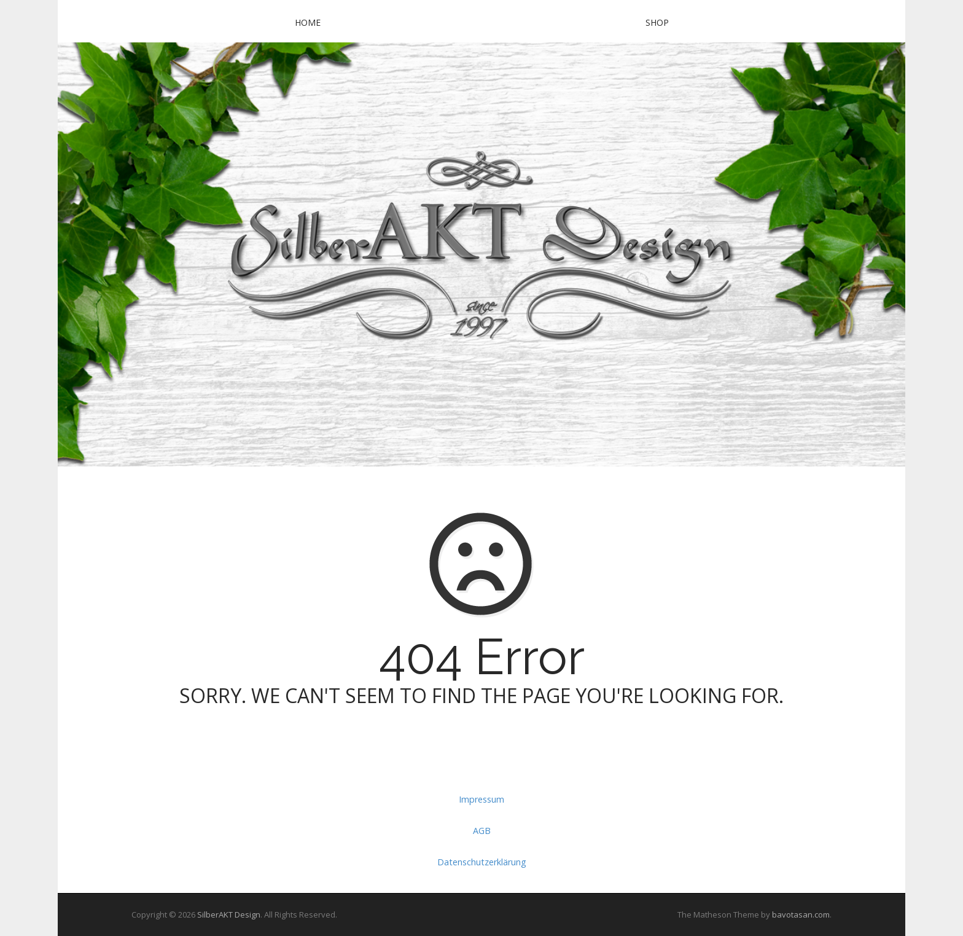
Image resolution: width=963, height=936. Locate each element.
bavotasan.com (801, 914)
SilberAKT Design (228, 914)
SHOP (657, 22)
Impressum (481, 799)
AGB (482, 830)
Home (308, 22)
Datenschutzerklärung (481, 862)
